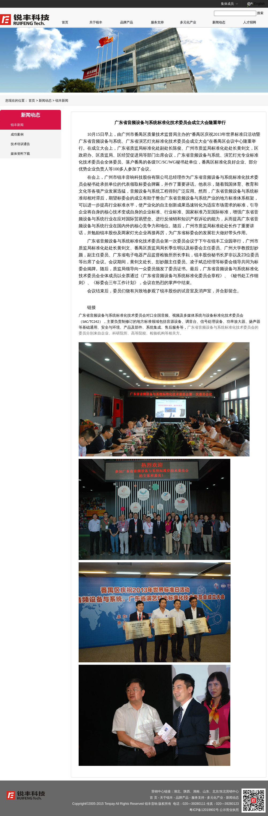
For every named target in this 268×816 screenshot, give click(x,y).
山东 (206, 791)
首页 (65, 22)
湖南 (196, 791)
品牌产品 (126, 22)
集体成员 (227, 4)
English (259, 4)
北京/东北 (219, 791)
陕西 (186, 791)
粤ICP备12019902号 (204, 810)
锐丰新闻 (61, 100)
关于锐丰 (95, 22)
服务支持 (157, 22)
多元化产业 (188, 22)
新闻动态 (218, 22)
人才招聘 (249, 22)
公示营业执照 (229, 810)
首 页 (153, 797)
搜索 (260, 13)
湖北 (177, 791)
